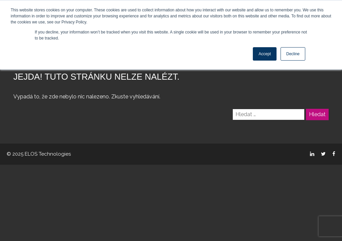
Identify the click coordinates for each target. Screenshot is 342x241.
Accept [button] (265, 54)
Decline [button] (293, 54)
